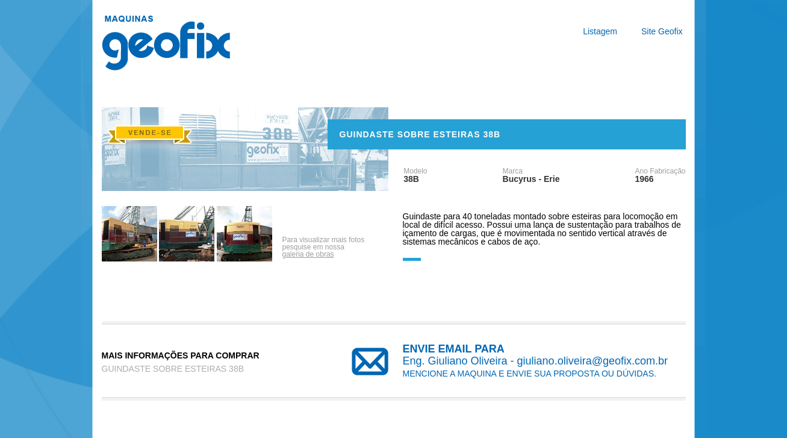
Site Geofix (661, 31)
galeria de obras (308, 254)
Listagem (600, 31)
